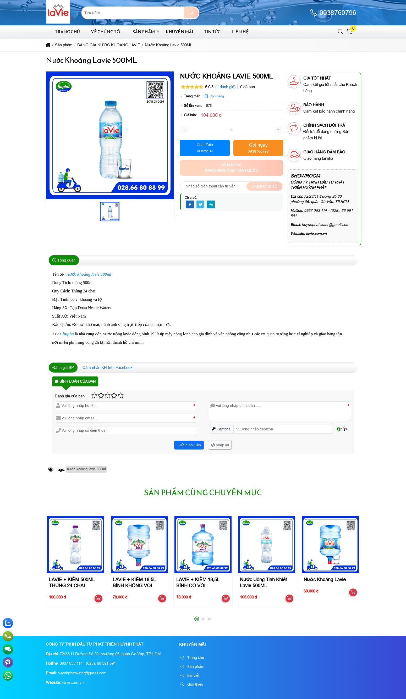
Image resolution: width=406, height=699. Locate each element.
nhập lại (220, 445)
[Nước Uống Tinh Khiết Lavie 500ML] (266, 544)
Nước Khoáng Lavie (325, 579)
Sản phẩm (144, 32)
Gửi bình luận (189, 445)
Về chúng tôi (106, 32)
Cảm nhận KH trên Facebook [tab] (108, 367)
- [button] (184, 129)
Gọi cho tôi (264, 186)
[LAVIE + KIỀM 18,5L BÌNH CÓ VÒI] (202, 544)
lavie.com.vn (316, 233)
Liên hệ (240, 32)
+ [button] (278, 129)
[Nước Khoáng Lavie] (330, 544)
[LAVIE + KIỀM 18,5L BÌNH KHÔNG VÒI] (139, 544)
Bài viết (189, 675)
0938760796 (333, 12)
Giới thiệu (191, 684)
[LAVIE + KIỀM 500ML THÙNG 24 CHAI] (75, 544)
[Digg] (211, 205)
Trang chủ (67, 32)
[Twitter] (200, 205)
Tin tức (212, 32)
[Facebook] (190, 205)
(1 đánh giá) (225, 87)
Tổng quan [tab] (63, 260)
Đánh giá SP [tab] (63, 367)
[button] (341, 32)
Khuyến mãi (179, 32)
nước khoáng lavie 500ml (86, 469)
